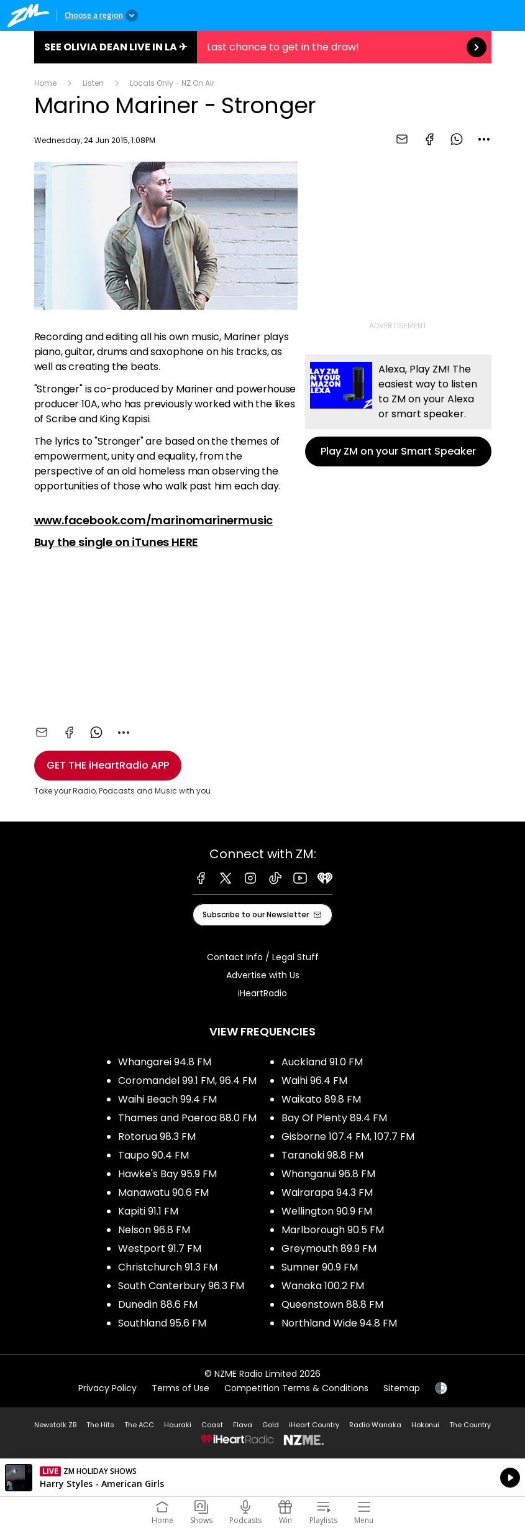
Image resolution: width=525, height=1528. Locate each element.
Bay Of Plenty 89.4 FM (334, 1118)
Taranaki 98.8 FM (322, 1155)
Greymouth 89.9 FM (329, 1248)
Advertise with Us (262, 975)
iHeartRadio (262, 993)
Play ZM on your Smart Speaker (398, 410)
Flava (242, 1425)
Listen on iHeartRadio (262, 1477)
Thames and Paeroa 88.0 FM (187, 1118)
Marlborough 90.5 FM (332, 1230)
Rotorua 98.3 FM (157, 1136)
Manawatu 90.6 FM (163, 1192)
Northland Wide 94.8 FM (339, 1323)
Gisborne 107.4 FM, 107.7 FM (347, 1136)
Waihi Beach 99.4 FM (167, 1099)
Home (45, 83)
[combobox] (484, 139)
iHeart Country (314, 1425)
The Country (470, 1425)
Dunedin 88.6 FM (158, 1304)
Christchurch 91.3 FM (167, 1267)
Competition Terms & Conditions (296, 1388)
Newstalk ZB (55, 1425)
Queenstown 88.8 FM (332, 1304)
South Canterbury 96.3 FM (181, 1286)
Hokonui (425, 1425)
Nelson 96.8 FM (154, 1230)
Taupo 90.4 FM (153, 1155)
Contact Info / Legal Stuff (263, 957)
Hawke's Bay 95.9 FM (167, 1174)
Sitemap (401, 1388)
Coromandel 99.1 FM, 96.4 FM (187, 1080)
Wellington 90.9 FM (326, 1211)
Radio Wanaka (375, 1425)
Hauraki (177, 1425)
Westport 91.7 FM (159, 1248)
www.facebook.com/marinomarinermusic (153, 520)
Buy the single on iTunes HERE (116, 542)
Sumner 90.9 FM (319, 1267)
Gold (270, 1425)
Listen (93, 83)
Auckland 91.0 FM (322, 1062)
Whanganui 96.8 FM (328, 1174)
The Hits (100, 1425)
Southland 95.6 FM (162, 1323)
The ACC (139, 1425)
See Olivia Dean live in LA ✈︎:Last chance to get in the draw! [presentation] (262, 47)
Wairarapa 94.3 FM (327, 1192)
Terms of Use (180, 1388)
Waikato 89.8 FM (321, 1099)
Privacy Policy (107, 1388)
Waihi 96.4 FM (314, 1080)
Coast (212, 1425)
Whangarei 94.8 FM (164, 1062)
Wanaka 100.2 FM (322, 1286)
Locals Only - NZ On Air (172, 83)
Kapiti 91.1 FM (148, 1211)
